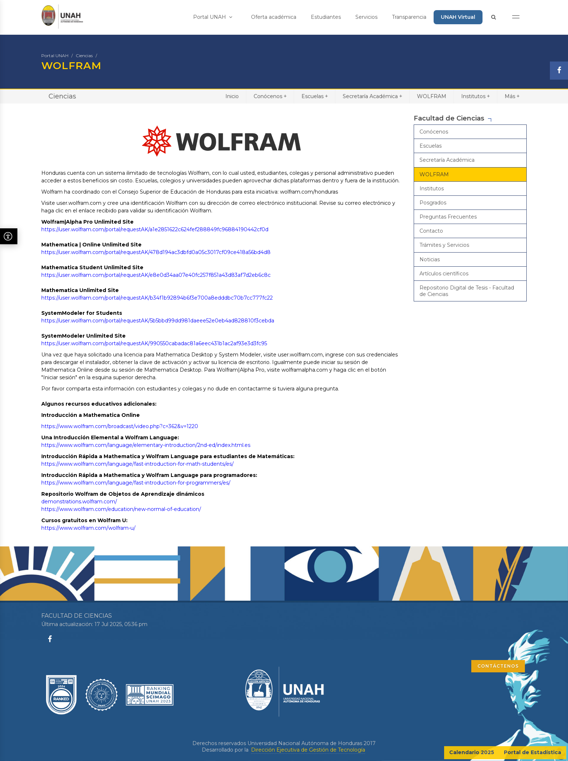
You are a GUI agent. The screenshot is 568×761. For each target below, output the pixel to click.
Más (512, 96)
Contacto (431, 231)
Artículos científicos (443, 273)
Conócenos (270, 96)
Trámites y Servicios (444, 245)
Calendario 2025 (471, 752)
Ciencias (84, 55)
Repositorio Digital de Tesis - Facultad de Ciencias (466, 290)
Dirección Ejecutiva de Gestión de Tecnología (308, 750)
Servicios (366, 17)
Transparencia (409, 17)
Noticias (429, 259)
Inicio (232, 96)
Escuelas (314, 96)
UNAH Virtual (458, 17)
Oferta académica (273, 17)
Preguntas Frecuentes (448, 216)
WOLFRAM (431, 96)
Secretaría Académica (372, 96)
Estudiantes (326, 17)
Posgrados (432, 202)
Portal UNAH (212, 17)
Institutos (475, 96)
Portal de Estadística (532, 752)
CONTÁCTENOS (498, 666)
